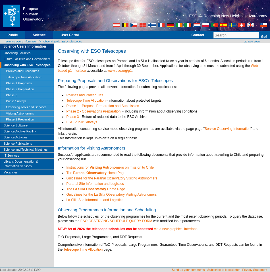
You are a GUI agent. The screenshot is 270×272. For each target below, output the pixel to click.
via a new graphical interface (175, 229)
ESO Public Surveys (81, 122)
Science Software (16, 125)
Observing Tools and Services (26, 107)
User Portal (70, 35)
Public (12, 35)
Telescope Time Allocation (23, 77)
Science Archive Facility (20, 131)
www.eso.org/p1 (119, 71)
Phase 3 (11, 95)
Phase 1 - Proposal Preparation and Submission (102, 106)
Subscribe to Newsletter (223, 269)
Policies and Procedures (22, 71)
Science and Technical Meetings (25, 149)
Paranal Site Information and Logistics (95, 184)
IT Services (11, 155)
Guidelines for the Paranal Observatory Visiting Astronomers (111, 178)
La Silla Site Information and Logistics (94, 200)
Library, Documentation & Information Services (21, 164)
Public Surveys (16, 101)
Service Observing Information (227, 129)
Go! (264, 37)
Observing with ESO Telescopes (62, 41)
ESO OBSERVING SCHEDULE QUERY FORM (116, 221)
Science (39, 35)
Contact (198, 35)
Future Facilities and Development (27, 59)
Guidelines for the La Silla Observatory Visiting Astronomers (111, 195)
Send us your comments (188, 269)
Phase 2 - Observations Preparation (93, 111)
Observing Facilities (17, 53)
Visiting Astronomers (20, 113)
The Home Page (95, 173)
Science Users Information (21, 41)
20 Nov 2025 (252, 41)
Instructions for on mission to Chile (109, 167)
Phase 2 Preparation (20, 89)
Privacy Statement (254, 269)
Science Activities (15, 137)
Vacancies (11, 172)
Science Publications (18, 143)
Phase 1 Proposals (19, 83)
